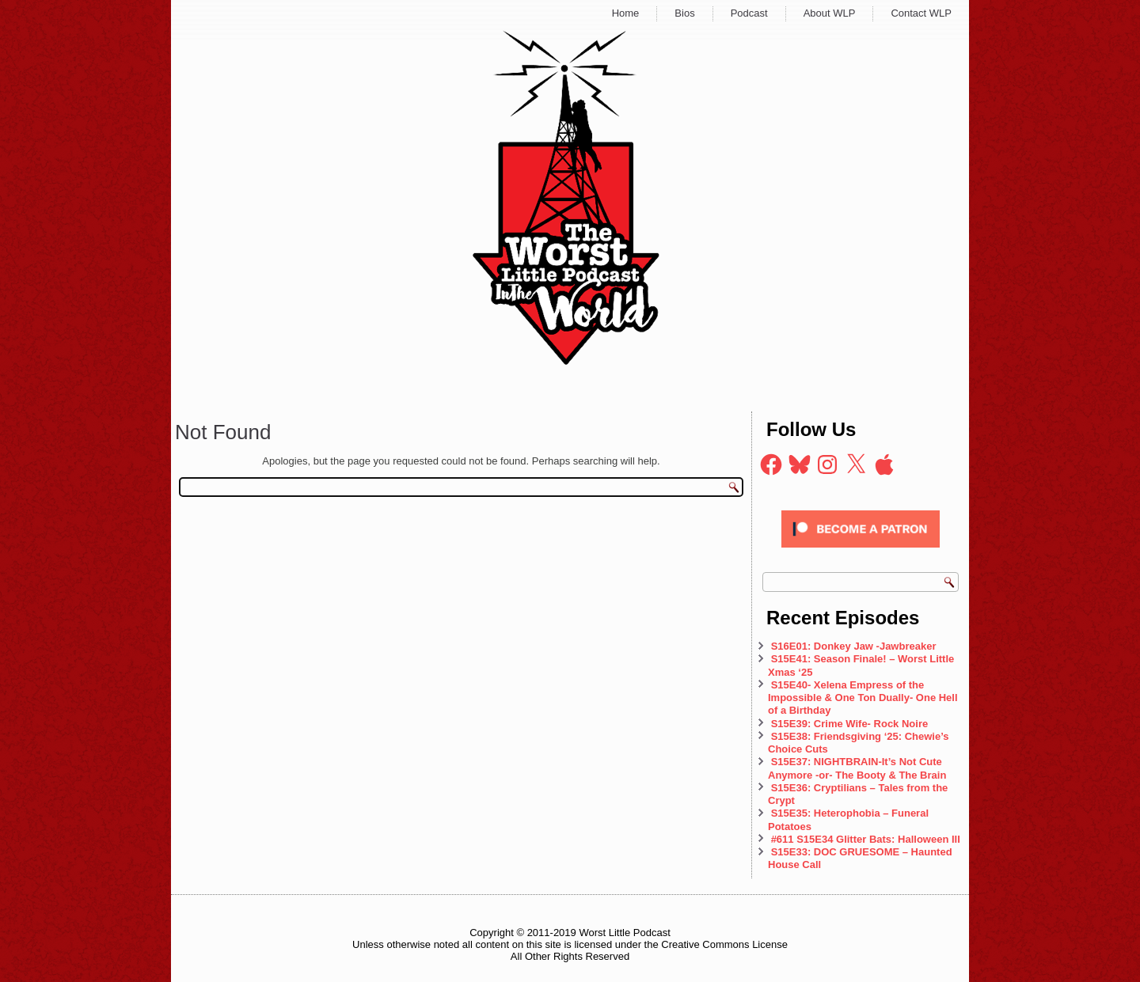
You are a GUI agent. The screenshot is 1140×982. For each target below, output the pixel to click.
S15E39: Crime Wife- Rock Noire (850, 724)
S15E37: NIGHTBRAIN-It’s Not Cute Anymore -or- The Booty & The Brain (858, 768)
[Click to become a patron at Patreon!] (860, 552)
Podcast (749, 13)
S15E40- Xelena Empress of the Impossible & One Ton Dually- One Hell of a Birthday (863, 698)
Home (626, 13)
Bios (684, 13)
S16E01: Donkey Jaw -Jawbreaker (854, 646)
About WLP (830, 13)
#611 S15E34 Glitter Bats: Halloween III (865, 839)
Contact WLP (921, 13)
